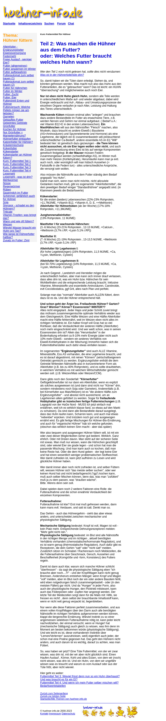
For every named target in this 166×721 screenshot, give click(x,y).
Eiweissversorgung (14, 53)
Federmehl (9, 56)
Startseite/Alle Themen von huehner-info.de (63, 698)
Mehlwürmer (10, 180)
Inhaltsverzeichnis (30, 23)
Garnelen (8, 116)
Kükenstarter (10, 151)
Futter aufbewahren (15, 72)
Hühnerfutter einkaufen (17, 138)
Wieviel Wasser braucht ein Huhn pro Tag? (19, 229)
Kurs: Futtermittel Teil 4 (17, 170)
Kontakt (44, 713)
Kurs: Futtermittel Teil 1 (17, 161)
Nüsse (7, 183)
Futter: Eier (9, 97)
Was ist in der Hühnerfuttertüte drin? (62, 74)
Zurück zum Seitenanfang (54, 693)
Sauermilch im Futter (15, 192)
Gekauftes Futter (13, 119)
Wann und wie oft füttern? (18, 221)
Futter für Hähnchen (15, 88)
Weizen (7, 224)
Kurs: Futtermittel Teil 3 (17, 167)
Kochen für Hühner (14, 129)
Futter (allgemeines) (15, 65)
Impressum (55, 713)
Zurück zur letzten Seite (53, 696)
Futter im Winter (12, 91)
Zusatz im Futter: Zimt (16, 240)
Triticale (7, 211)
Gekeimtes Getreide (15, 123)
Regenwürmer (11, 186)
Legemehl (9, 173)
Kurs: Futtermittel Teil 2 (17, 164)
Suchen (49, 23)
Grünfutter (9, 126)
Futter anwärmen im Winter (19, 69)
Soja (5, 202)
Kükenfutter (10, 148)
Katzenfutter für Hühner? (18, 142)
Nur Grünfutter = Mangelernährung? (14, 134)
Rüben (7, 189)
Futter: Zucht (10, 94)
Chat (71, 23)
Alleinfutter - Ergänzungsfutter (13, 48)
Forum (61, 23)
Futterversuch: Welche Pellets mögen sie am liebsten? (16, 110)
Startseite (9, 23)
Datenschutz (68, 713)
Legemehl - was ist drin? (17, 176)
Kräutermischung (13, 145)
